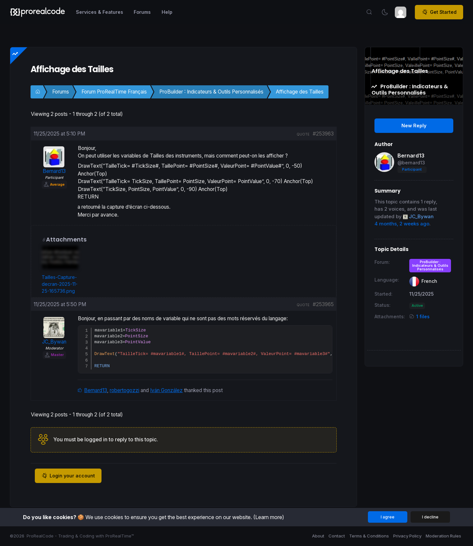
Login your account (68, 476)
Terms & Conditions (369, 535)
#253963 (323, 134)
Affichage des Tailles (300, 92)
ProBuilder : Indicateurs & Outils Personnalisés (211, 92)
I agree (387, 516)
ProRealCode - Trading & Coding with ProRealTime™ (80, 535)
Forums (60, 92)
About (318, 535)
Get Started (439, 12)
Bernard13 (95, 391)
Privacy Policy (407, 535)
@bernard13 (411, 162)
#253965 (323, 304)
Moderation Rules (443, 535)
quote (303, 134)
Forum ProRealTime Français (114, 92)
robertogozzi (124, 391)
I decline (430, 516)
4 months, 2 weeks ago (401, 224)
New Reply (413, 125)
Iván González (166, 391)
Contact (336, 535)
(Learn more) (268, 517)
